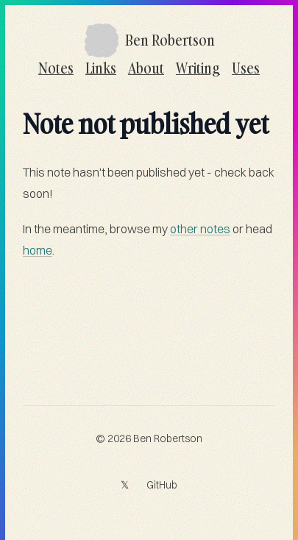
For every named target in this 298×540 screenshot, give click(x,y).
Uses (246, 68)
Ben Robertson (167, 438)
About (146, 68)
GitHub (161, 484)
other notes (200, 228)
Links (100, 68)
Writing (198, 68)
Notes (56, 68)
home (37, 250)
